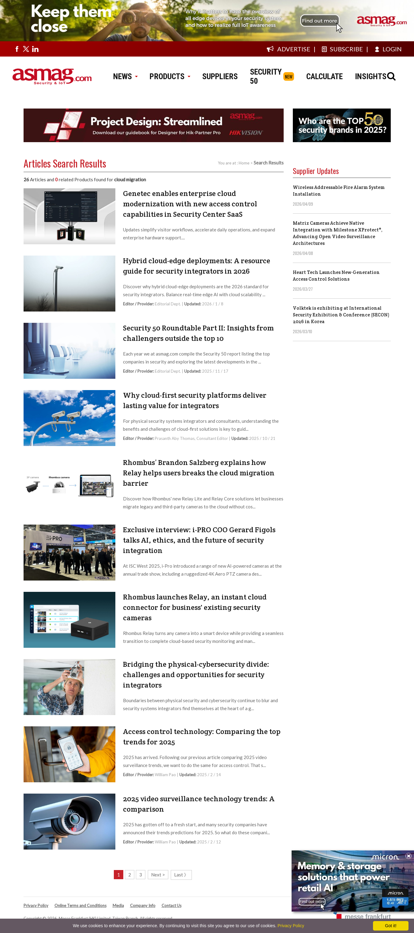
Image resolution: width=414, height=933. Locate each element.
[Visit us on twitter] (26, 49)
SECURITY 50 (266, 76)
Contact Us (171, 905)
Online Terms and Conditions (80, 905)
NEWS (125, 76)
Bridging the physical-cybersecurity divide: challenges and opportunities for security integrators (196, 674)
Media (118, 905)
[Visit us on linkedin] (35, 49)
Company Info (142, 905)
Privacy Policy (36, 905)
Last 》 (181, 874)
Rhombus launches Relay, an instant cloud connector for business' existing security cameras (195, 607)
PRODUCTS (170, 76)
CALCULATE (324, 76)
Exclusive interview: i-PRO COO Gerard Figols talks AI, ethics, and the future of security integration (199, 540)
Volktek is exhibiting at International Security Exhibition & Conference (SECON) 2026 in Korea (341, 314)
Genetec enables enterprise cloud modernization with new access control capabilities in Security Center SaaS (190, 204)
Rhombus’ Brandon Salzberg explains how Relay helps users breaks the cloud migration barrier (198, 473)
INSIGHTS (370, 76)
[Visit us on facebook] (17, 49)
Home (244, 162)
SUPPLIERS (220, 76)
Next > (158, 874)
